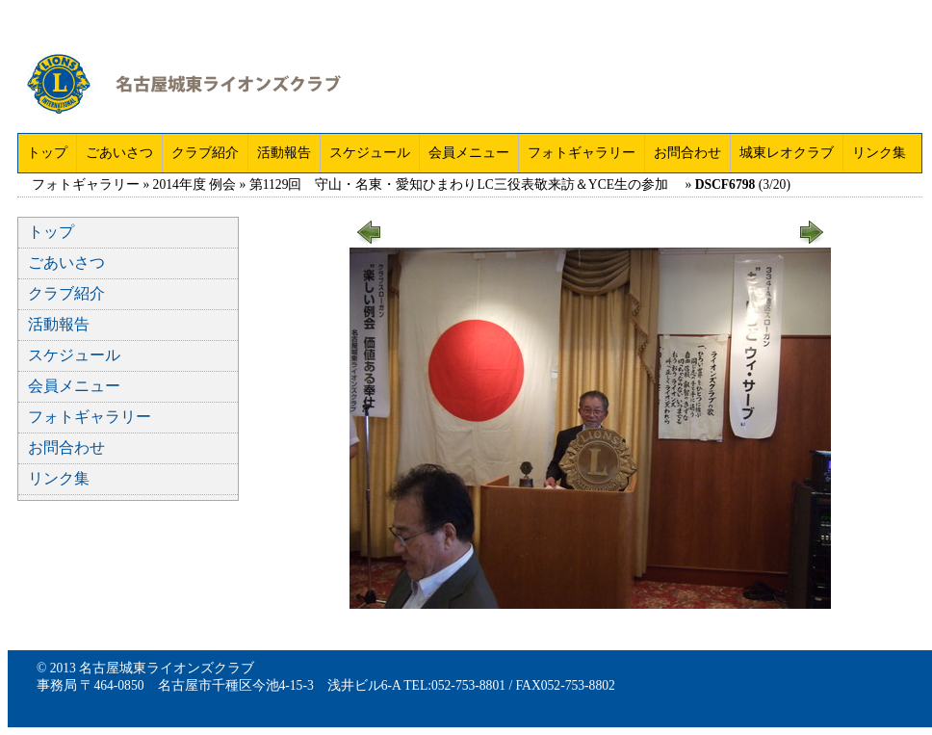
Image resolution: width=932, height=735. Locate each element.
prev (369, 225)
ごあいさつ (119, 152)
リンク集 (879, 152)
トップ (47, 152)
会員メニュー (468, 152)
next (810, 225)
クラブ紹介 (205, 152)
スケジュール (369, 152)
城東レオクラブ (786, 152)
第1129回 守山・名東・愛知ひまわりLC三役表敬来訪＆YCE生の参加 (465, 184)
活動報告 (284, 152)
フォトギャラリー (581, 152)
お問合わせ (687, 152)
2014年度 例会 (195, 184)
